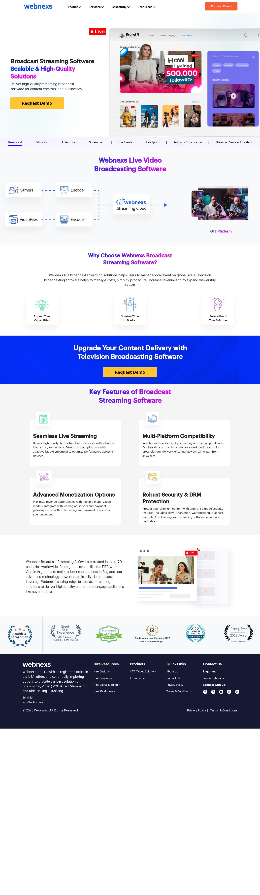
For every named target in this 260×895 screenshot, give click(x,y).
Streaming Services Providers (234, 142)
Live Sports (153, 142)
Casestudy (121, 7)
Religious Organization (187, 142)
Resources (146, 7)
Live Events (125, 142)
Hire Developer (103, 678)
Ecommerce (137, 678)
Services (97, 7)
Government (96, 142)
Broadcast (15, 142)
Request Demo (221, 6)
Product (74, 7)
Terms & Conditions (178, 691)
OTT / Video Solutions (143, 671)
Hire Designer (102, 671)
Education (42, 142)
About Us (172, 671)
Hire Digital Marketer (107, 685)
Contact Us (173, 678)
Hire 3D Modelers (104, 691)
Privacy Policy (174, 685)
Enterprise (68, 142)
